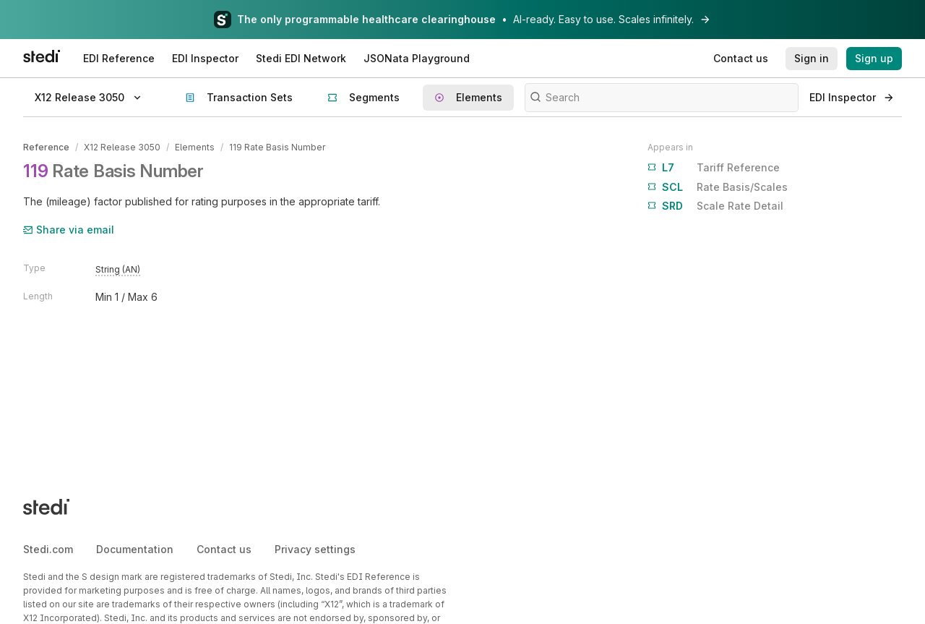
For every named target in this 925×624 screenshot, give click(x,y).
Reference (46, 147)
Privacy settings (315, 549)
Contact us (224, 549)
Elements (195, 147)
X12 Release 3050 (122, 147)
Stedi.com (48, 549)
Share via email (68, 229)
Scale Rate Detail (715, 206)
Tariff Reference (714, 168)
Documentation (134, 549)
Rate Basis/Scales (718, 187)
